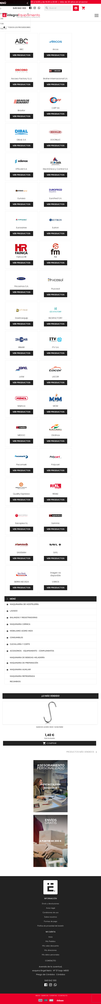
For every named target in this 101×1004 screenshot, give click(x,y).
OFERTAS (53, 995)
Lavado (12, 611)
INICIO (38, 995)
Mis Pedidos (50, 941)
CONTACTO (63, 995)
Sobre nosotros (50, 917)
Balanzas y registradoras (22, 617)
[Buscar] (58, 8)
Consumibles (15, 637)
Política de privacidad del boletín (50, 926)
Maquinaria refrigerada (22, 676)
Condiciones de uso (51, 912)
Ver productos (21, 55)
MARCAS (45, 995)
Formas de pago (50, 921)
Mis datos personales (50, 954)
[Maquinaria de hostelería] (50, 841)
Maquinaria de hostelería (23, 604)
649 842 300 (50, 980)
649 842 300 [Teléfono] (19, 8)
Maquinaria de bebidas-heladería (27, 657)
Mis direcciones (50, 950)
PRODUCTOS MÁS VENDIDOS (82, 752)
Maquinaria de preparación (22, 663)
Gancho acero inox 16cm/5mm (49, 727)
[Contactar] (50, 786)
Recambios (15, 681)
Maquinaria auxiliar (19, 669)
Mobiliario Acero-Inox (20, 631)
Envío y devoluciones (50, 903)
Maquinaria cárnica (18, 624)
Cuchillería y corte (18, 644)
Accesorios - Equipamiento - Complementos (30, 651)
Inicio (51, 937)
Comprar (49, 743)
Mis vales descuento (50, 946)
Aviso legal (50, 908)
